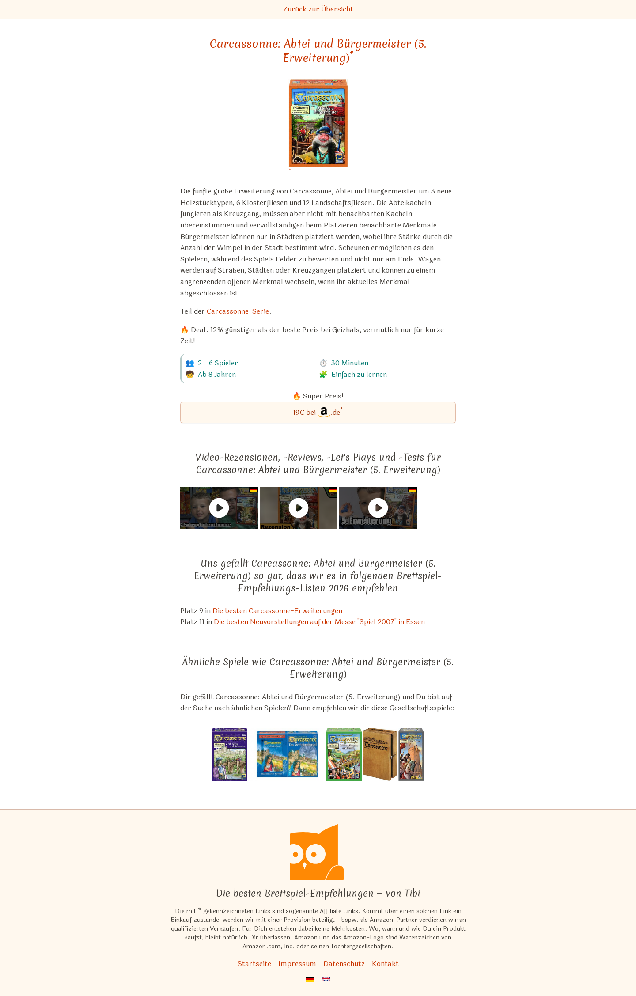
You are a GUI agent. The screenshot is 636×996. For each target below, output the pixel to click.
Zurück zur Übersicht (318, 9)
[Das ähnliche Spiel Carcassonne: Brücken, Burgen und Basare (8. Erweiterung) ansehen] (343, 754)
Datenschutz (344, 963)
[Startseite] (318, 852)
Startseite (254, 963)
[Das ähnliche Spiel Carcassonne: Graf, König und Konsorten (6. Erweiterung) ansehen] (229, 754)
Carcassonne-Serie (238, 311)
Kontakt (385, 963)
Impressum (297, 963)
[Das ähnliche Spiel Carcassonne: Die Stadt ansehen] (380, 754)
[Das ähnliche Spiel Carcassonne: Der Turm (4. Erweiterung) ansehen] (411, 754)
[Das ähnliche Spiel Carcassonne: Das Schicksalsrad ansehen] (286, 754)
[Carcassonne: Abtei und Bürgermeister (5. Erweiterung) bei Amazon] (318, 128)
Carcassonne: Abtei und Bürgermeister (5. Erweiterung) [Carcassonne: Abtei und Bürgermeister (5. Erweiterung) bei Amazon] (318, 50)
